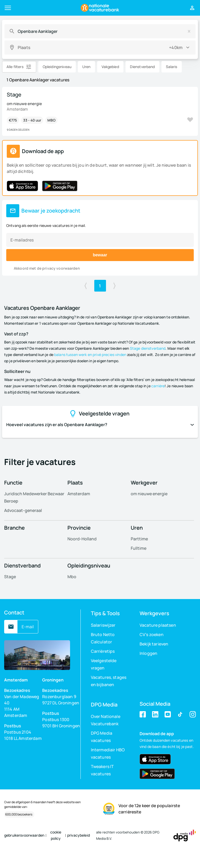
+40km (176, 47)
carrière (158, 385)
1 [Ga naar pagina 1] (100, 286)
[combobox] (100, 31)
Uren (86, 66)
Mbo (71, 576)
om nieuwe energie (149, 494)
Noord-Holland (82, 539)
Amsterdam (78, 494)
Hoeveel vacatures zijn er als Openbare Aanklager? (100, 424)
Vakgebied (110, 66)
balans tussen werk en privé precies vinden (90, 354)
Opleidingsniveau (57, 66)
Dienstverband (142, 66)
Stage (10, 576)
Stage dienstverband (148, 348)
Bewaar (190, 119)
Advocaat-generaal (23, 510)
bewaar (100, 255)
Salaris (171, 66)
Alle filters (15, 66)
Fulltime (138, 548)
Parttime (139, 539)
